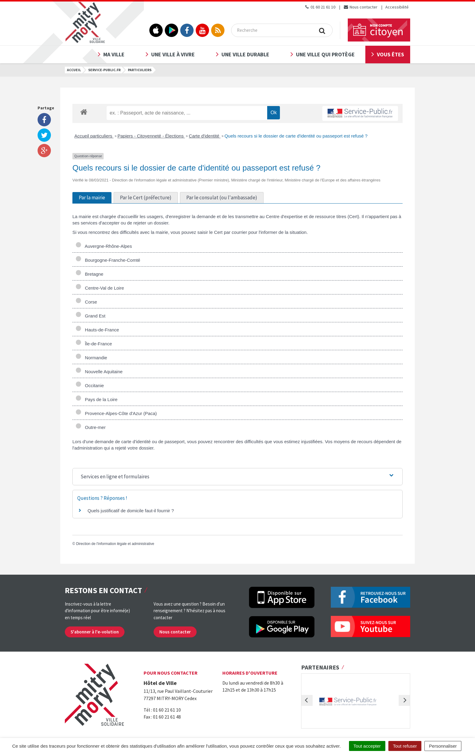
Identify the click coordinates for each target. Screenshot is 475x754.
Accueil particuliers (94, 135)
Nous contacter (360, 7)
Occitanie (89, 385)
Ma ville (114, 54)
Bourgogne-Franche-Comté (107, 260)
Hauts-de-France (97, 330)
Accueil (74, 70)
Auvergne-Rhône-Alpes (103, 246)
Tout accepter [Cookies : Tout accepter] (367, 746)
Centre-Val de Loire (99, 288)
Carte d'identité (205, 135)
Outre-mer (90, 427)
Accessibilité (397, 7)
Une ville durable (245, 54)
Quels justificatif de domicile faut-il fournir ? (131, 510)
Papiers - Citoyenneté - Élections (151, 135)
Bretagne (89, 274)
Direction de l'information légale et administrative (115, 544)
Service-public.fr (104, 70)
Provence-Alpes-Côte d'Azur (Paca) (116, 413)
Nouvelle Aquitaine (99, 371)
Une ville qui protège (325, 54)
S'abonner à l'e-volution (95, 632)
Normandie (91, 357)
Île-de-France (93, 344)
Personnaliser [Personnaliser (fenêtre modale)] (443, 746)
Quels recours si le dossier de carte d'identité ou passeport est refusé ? (295, 135)
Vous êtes (390, 54)
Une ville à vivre (173, 54)
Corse (86, 302)
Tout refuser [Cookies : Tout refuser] (405, 746)
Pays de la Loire (96, 399)
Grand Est (90, 316)
